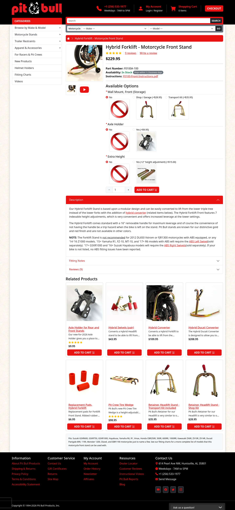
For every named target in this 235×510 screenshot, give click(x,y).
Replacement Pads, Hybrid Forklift (80, 406)
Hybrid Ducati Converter (203, 327)
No (119, 107)
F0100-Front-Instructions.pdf (140, 76)
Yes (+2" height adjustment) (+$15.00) (156, 172)
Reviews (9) (76, 269)
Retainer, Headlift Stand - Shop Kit (203, 406)
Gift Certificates (57, 468)
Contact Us (54, 463)
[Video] (84, 89)
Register (158, 10)
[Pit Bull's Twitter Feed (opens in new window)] (173, 489)
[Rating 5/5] (114, 53)
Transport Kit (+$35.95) (181, 107)
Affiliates (89, 479)
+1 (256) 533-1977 (169, 474)
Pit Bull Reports (128, 479)
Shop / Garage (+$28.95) (149, 107)
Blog (122, 484)
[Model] (182, 28)
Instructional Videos (131, 474)
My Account (91, 463)
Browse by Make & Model (30, 28)
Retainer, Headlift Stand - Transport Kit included (164, 406)
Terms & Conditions (24, 479)
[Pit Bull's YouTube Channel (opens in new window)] (158, 489)
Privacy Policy (20, 474)
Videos (19, 81)
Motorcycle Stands (26, 34)
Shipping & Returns (23, 468)
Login (149, 10)
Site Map (53, 479)
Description (76, 200)
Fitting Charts (23, 74)
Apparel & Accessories (28, 48)
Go (218, 28)
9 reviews (130, 53)
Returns (52, 474)
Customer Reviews (130, 468)
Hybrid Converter (159, 327)
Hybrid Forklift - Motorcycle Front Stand (99, 38)
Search (216, 20)
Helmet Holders (24, 68)
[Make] (115, 28)
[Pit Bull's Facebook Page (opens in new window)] (165, 489)
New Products (23, 61)
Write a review (148, 53)
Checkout (214, 8)
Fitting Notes (77, 261)
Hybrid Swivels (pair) (121, 327)
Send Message (167, 479)
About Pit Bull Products (26, 463)
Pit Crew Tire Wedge (121, 405)
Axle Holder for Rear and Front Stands (84, 329)
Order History (92, 468)
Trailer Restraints (25, 41)
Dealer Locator (128, 463)
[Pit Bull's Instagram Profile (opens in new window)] (181, 489)
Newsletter (90, 474)
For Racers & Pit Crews (28, 54)
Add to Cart (147, 190)
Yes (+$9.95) (146, 140)
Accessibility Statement (26, 484)
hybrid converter (136, 212)
